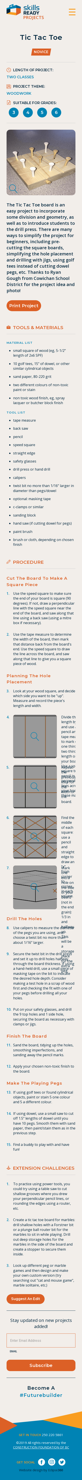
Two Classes (20, 77)
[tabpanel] (41, 162)
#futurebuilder (41, 1395)
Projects (33, 17)
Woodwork (19, 93)
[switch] (72, 12)
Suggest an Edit (25, 1299)
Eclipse (55, 1470)
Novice (41, 52)
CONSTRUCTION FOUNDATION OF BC (41, 1447)
